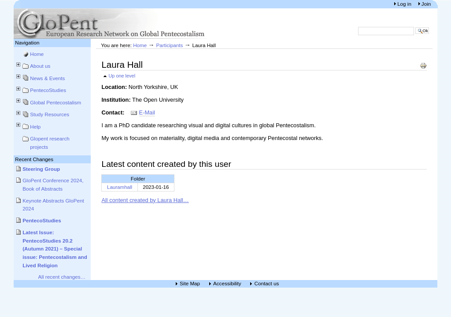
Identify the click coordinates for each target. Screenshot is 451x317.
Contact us (266, 284)
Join (426, 4)
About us (40, 66)
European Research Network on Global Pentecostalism (110, 23)
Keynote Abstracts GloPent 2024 (53, 205)
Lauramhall (119, 187)
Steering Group (41, 169)
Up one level (121, 75)
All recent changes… (62, 277)
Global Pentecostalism (55, 102)
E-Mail (147, 112)
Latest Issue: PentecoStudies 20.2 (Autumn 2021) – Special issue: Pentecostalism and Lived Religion (54, 248)
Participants (169, 45)
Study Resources (49, 114)
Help (35, 126)
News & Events (47, 78)
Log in (405, 4)
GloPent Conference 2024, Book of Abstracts (52, 184)
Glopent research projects (50, 143)
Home (37, 54)
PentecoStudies (48, 90)
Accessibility (227, 284)
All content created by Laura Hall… (145, 200)
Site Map (190, 284)
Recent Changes (34, 159)
